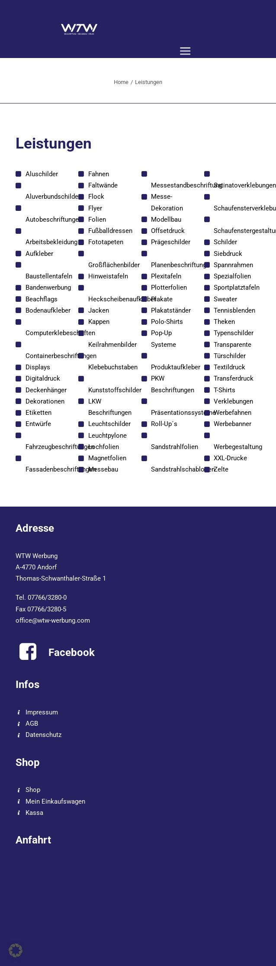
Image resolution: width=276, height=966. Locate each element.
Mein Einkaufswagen (55, 801)
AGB (32, 723)
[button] (185, 51)
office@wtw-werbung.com (53, 620)
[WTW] (79, 29)
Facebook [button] (71, 652)
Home (121, 82)
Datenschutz (43, 735)
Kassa (34, 813)
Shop (33, 790)
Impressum (42, 712)
